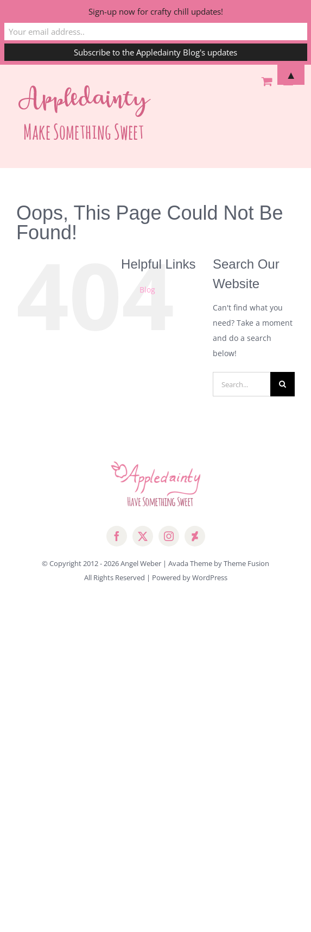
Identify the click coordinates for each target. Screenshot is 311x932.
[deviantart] (195, 536)
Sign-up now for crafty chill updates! (155, 11)
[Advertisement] (155, 688)
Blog (147, 289)
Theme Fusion (246, 563)
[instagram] (168, 536)
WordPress (209, 577)
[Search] (282, 384)
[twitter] (142, 536)
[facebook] (116, 536)
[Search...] (241, 384)
